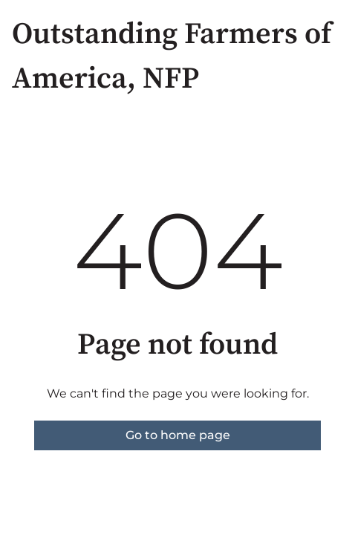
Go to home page (178, 435)
